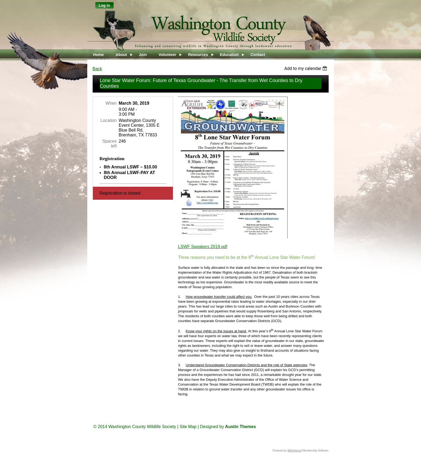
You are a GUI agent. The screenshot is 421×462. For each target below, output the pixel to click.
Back (97, 68)
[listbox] (306, 68)
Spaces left (109, 143)
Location (108, 120)
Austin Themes (240, 426)
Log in (104, 5)
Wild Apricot (295, 450)
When (111, 103)
